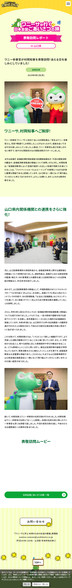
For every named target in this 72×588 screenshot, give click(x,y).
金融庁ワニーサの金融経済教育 (10, 4)
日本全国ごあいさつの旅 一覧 (36, 494)
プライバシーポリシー (11, 579)
